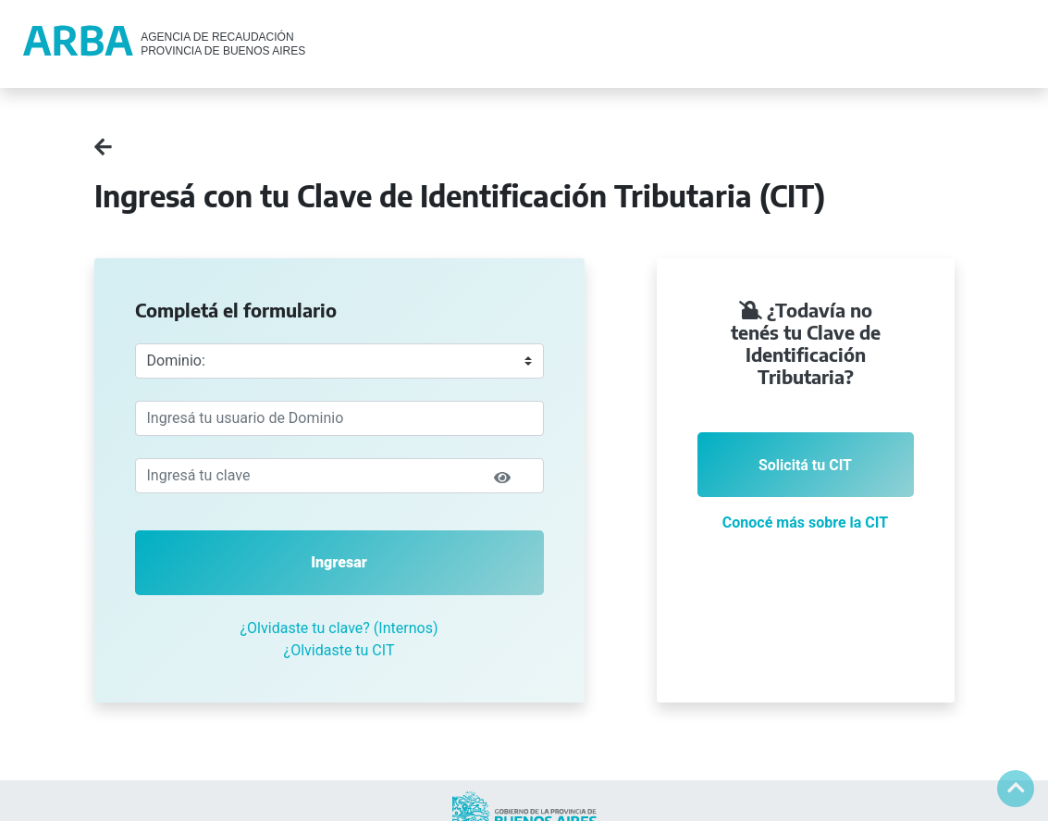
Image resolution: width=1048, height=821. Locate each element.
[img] (502, 477)
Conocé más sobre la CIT (805, 522)
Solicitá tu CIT (805, 465)
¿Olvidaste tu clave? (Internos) (339, 628)
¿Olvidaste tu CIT (339, 650)
